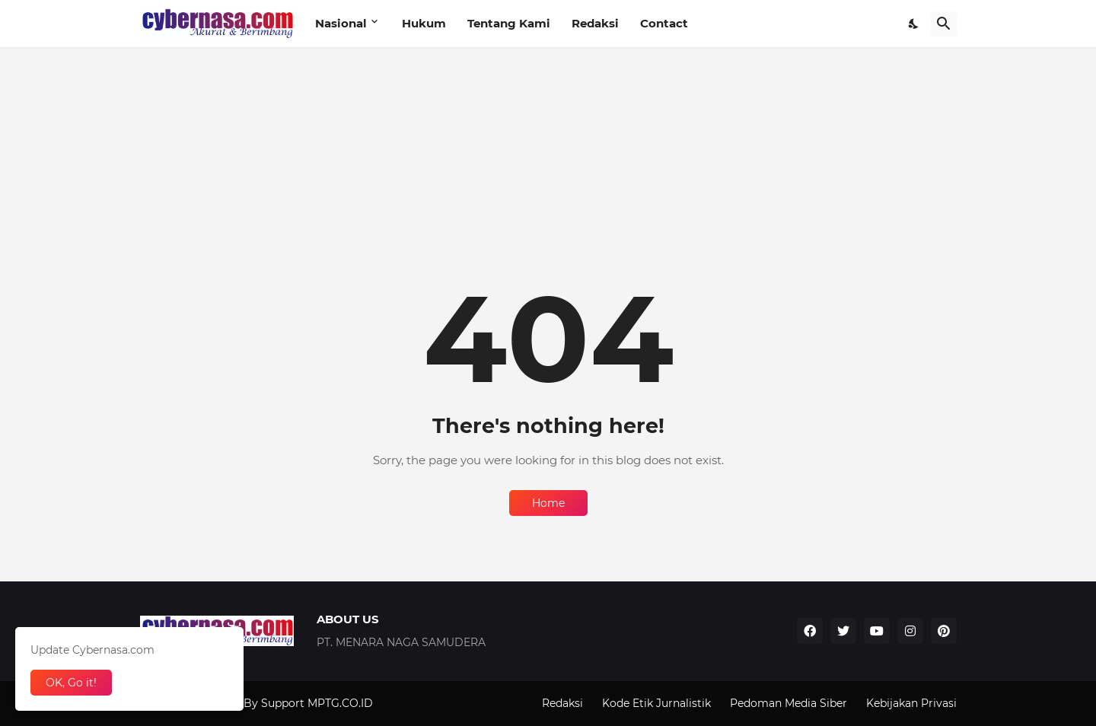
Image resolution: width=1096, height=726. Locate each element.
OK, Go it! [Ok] (71, 682)
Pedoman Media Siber (788, 703)
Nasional (341, 23)
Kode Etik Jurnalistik (656, 703)
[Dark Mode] (914, 24)
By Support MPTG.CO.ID (308, 703)
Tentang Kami (508, 23)
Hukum (424, 23)
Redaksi (595, 23)
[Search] (944, 24)
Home (548, 503)
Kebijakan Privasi (911, 703)
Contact (664, 23)
